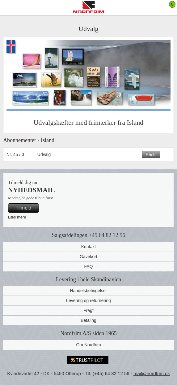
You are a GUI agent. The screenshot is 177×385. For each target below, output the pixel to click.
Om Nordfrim (88, 344)
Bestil (151, 154)
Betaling (88, 320)
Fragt (88, 310)
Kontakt (88, 246)
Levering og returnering (88, 300)
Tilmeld (24, 207)
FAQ (88, 266)
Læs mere (17, 217)
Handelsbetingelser (88, 290)
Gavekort (88, 256)
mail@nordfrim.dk (151, 373)
